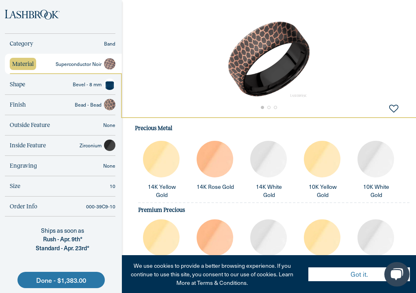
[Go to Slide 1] (261, 107)
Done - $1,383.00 (61, 280)
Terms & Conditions (222, 282)
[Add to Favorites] (394, 108)
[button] (269, 59)
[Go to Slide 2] (269, 107)
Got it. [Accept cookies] (359, 274)
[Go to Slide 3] (276, 107)
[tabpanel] (269, 205)
